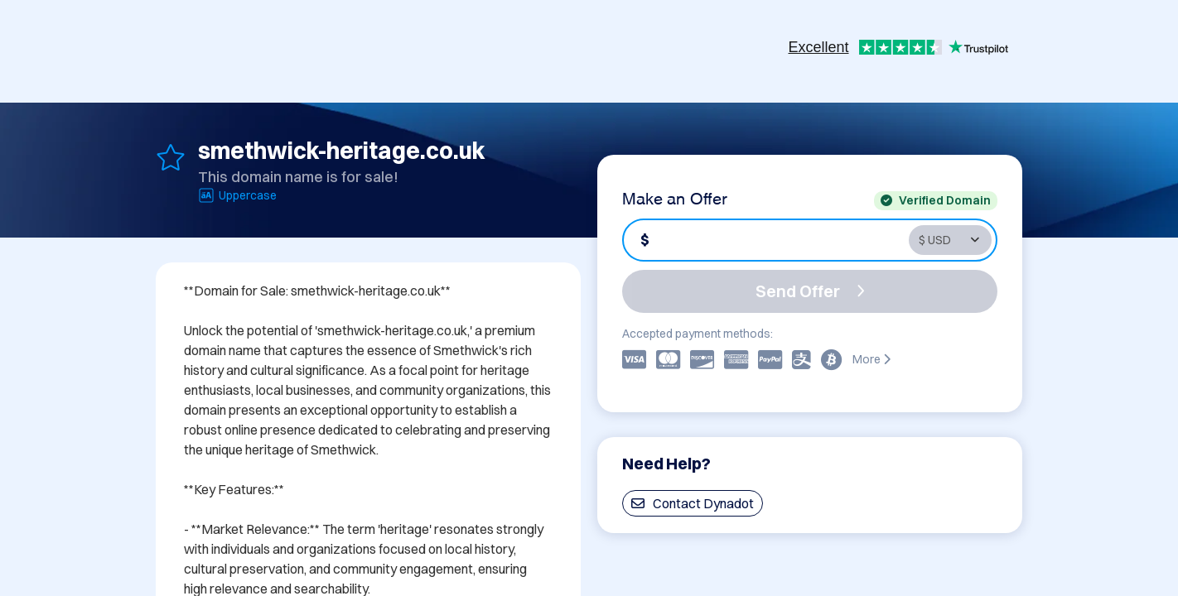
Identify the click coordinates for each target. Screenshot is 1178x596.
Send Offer (810, 291)
